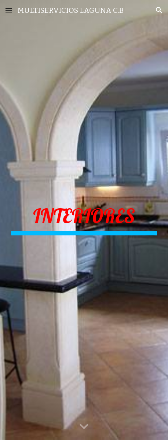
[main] (84, 220)
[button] (9, 10)
